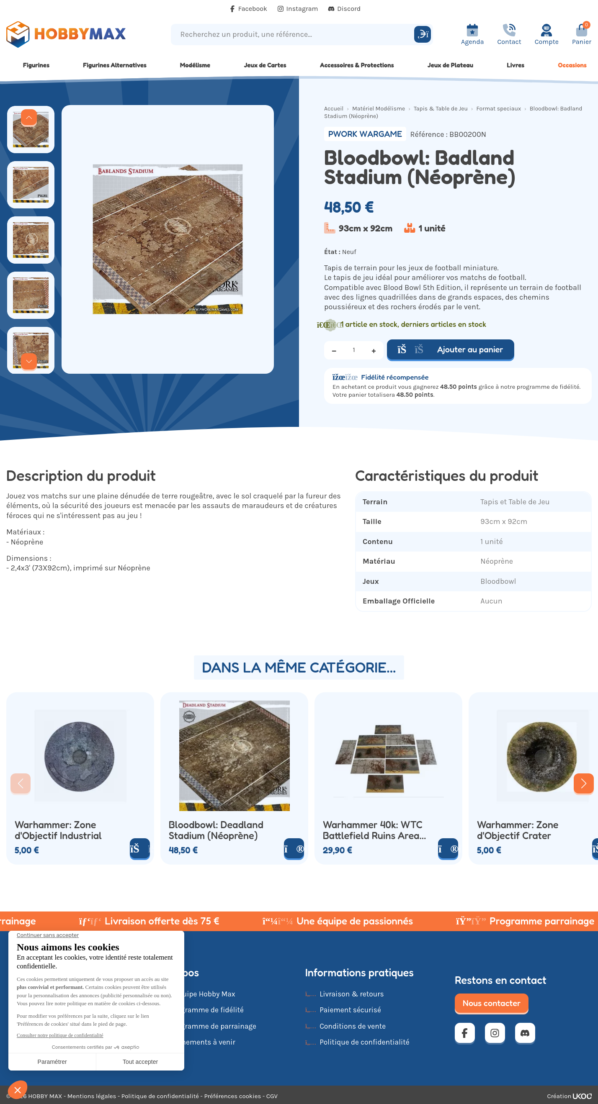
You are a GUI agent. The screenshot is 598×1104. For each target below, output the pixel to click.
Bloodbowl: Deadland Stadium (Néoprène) (216, 830)
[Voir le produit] (294, 848)
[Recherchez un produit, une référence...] (294, 34)
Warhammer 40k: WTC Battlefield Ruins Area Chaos (373, 830)
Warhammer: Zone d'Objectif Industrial (58, 830)
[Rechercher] (422, 34)
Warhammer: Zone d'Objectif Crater (518, 830)
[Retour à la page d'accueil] (74, 34)
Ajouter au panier (450, 349)
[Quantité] (353, 350)
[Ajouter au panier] (140, 848)
